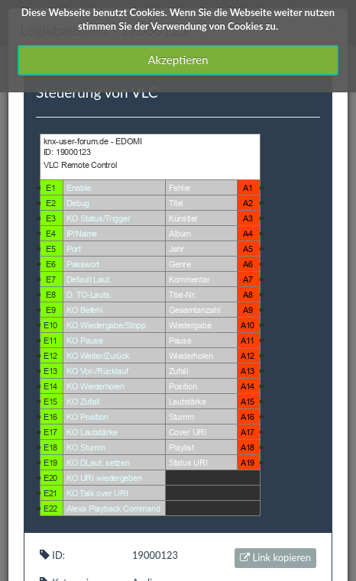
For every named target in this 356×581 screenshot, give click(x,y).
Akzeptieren (177, 59)
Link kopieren (275, 557)
